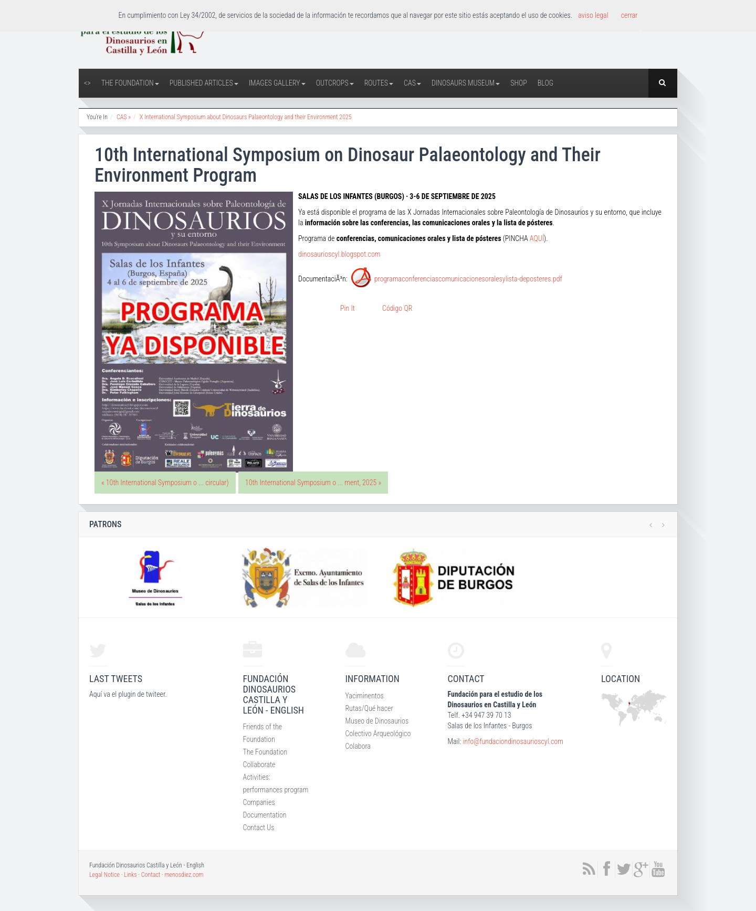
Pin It (347, 308)
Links (130, 874)
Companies (259, 802)
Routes (378, 83)
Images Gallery (277, 83)
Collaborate (259, 764)
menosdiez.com (183, 874)
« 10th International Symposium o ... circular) (165, 482)
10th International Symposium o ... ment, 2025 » (313, 482)
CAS (412, 83)
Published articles (204, 83)
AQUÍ (537, 238)
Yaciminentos (364, 696)
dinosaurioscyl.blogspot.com (339, 254)
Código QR (397, 308)
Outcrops (335, 83)
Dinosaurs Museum (466, 83)
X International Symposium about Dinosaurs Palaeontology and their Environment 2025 (246, 117)
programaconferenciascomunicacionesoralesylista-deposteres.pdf (468, 279)
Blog (545, 83)
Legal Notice (104, 874)
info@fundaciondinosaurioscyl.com (513, 741)
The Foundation (130, 83)
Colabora (358, 746)
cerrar (629, 15)
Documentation (265, 815)
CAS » (124, 117)
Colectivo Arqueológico (378, 733)
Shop (518, 83)
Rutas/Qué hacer (369, 708)
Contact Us (259, 827)
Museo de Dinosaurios (377, 721)
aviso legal (593, 15)
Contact (151, 874)
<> (87, 83)
